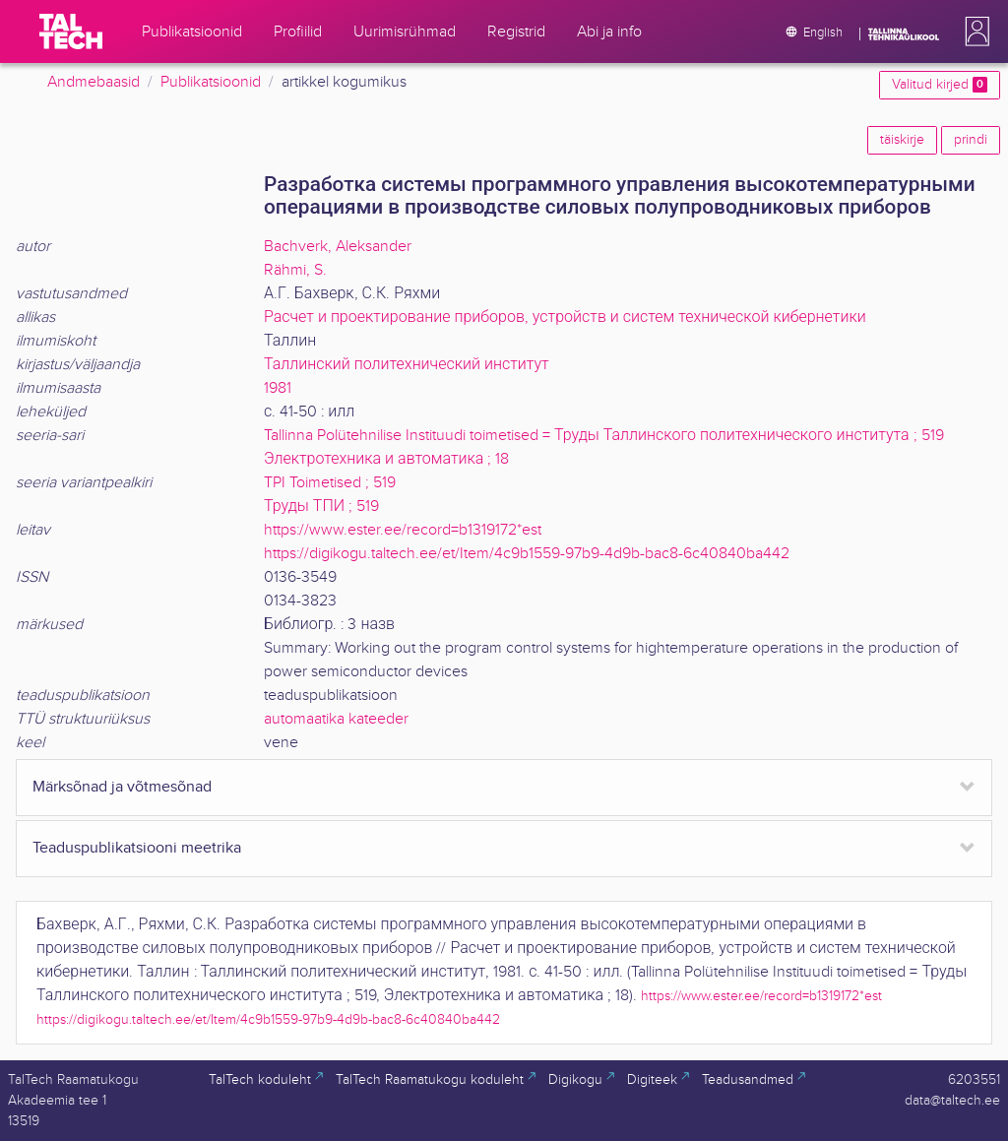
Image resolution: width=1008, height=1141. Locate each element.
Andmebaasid (93, 82)
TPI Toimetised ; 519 (330, 483)
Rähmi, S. (295, 270)
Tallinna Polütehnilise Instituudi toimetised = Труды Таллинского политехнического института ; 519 (604, 435)
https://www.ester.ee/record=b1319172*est (402, 530)
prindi (970, 140)
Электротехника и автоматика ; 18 (386, 459)
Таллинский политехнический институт (406, 364)
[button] (973, 31)
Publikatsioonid (210, 82)
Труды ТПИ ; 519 (321, 506)
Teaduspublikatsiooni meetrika (136, 848)
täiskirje (902, 140)
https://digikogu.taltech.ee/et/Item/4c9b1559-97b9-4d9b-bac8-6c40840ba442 (526, 553)
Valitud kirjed (939, 85)
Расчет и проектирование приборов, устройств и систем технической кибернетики (565, 317)
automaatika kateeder (336, 719)
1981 (277, 388)
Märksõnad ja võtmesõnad (122, 787)
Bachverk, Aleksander (337, 246)
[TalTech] (70, 31)
